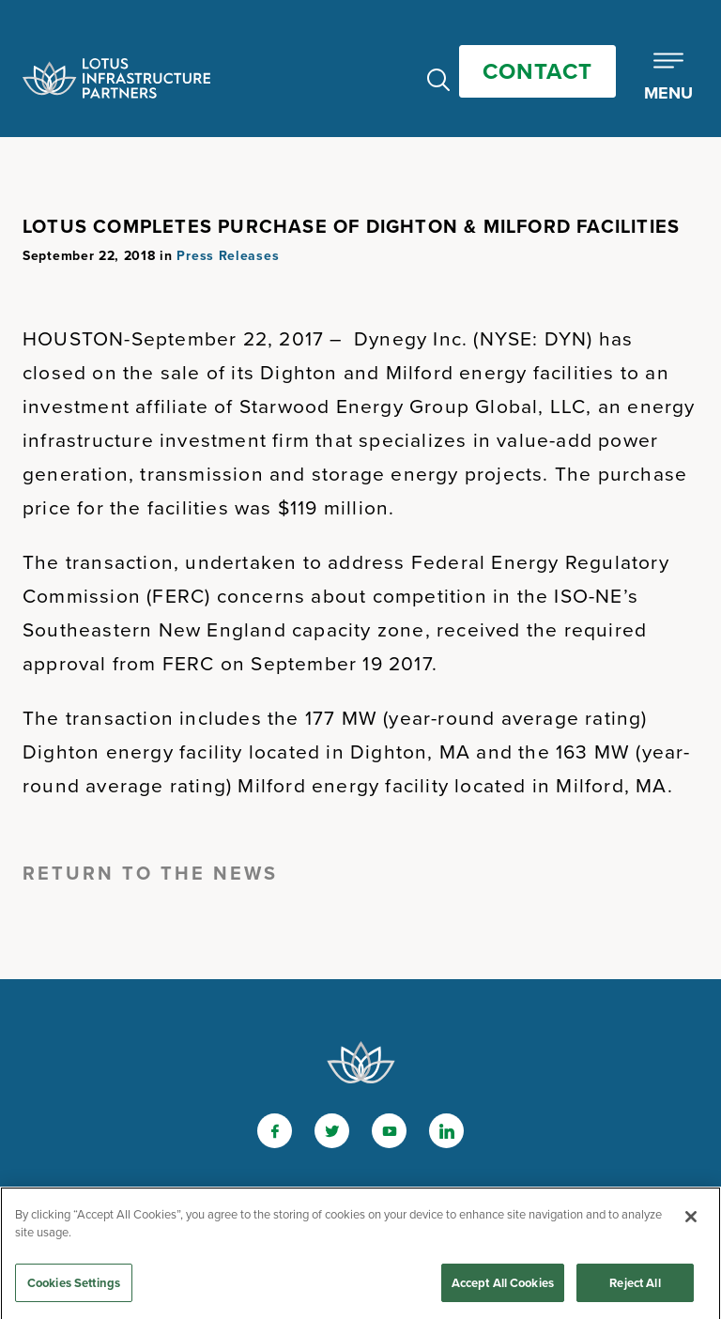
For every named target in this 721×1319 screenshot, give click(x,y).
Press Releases (227, 255)
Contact (537, 70)
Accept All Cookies (503, 1287)
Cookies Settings (73, 1287)
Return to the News (150, 872)
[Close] (691, 1221)
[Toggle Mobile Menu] (668, 78)
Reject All (634, 1287)
